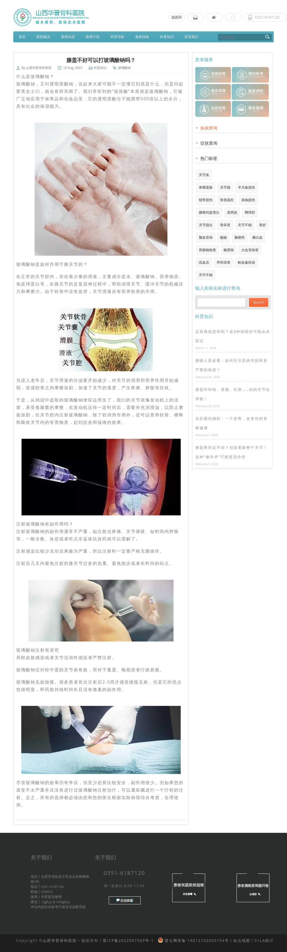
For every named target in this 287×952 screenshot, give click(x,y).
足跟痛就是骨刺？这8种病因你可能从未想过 (232, 336)
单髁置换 (206, 187)
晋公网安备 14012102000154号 (196, 940)
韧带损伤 (206, 199)
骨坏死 (225, 224)
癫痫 (223, 237)
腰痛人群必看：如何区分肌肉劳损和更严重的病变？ (231, 365)
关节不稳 (245, 224)
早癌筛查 (223, 262)
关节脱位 (206, 224)
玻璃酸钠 (124, 67)
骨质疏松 (227, 199)
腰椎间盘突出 (209, 212)
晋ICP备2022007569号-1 (128, 940)
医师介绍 (93, 36)
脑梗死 (239, 237)
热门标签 (208, 158)
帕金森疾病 (246, 262)
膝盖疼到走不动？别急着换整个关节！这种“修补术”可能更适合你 (231, 452)
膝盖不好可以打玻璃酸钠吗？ (101, 60)
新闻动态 (68, 36)
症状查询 (208, 143)
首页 (22, 36)
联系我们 (192, 36)
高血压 (204, 262)
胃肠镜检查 (207, 249)
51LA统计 (264, 940)
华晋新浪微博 (51, 896)
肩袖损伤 (248, 199)
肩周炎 (232, 212)
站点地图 (241, 940)
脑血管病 (206, 237)
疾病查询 (208, 128)
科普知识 (167, 36)
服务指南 (142, 36)
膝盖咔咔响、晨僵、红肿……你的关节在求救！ (232, 394)
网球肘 (250, 212)
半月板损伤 (246, 187)
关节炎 (204, 174)
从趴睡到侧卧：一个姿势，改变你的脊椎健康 (231, 423)
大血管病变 (250, 249)
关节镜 (225, 187)
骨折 (262, 224)
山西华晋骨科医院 (39, 67)
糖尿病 (228, 249)
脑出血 (257, 237)
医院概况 (43, 36)
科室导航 (117, 36)
